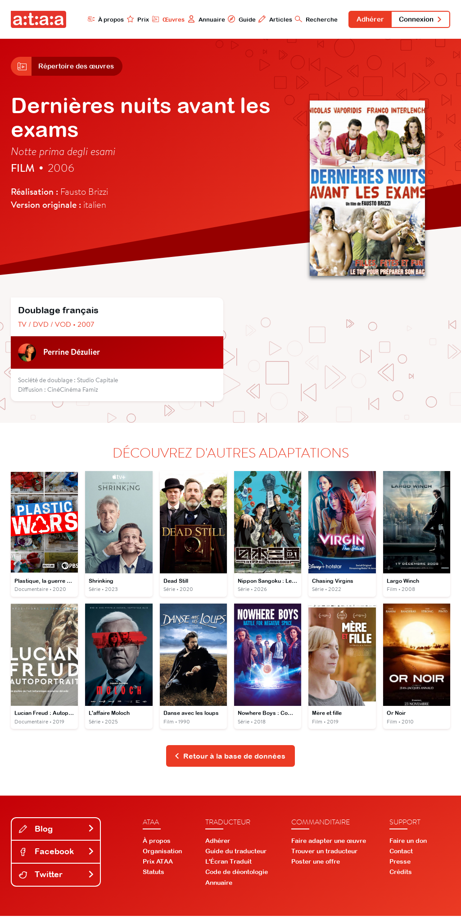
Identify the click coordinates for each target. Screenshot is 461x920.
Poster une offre (315, 865)
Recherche (306, 19)
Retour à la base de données (229, 759)
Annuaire (195, 19)
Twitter (57, 878)
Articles (265, 19)
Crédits (400, 875)
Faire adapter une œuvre (328, 844)
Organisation (162, 855)
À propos (94, 19)
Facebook (57, 855)
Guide (231, 19)
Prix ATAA (158, 865)
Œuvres (157, 19)
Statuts (153, 875)
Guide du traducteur (236, 855)
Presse (400, 865)
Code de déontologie (236, 875)
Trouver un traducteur (324, 855)
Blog (57, 833)
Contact (401, 855)
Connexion (417, 20)
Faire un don (408, 844)
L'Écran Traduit (228, 865)
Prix (127, 19)
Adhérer (362, 20)
